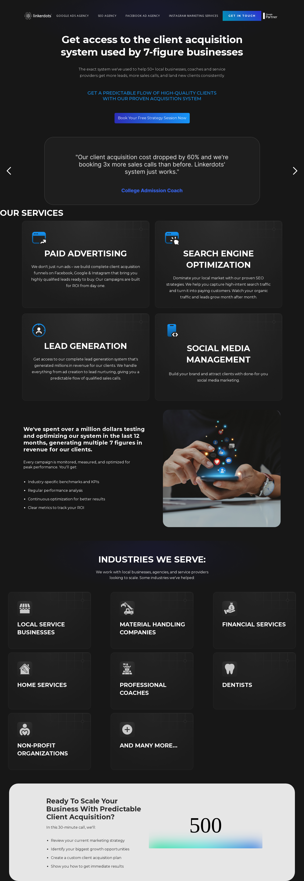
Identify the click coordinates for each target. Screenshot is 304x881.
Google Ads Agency (72, 16)
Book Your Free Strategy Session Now (152, 118)
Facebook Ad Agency (143, 16)
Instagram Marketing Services (193, 16)
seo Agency (107, 16)
